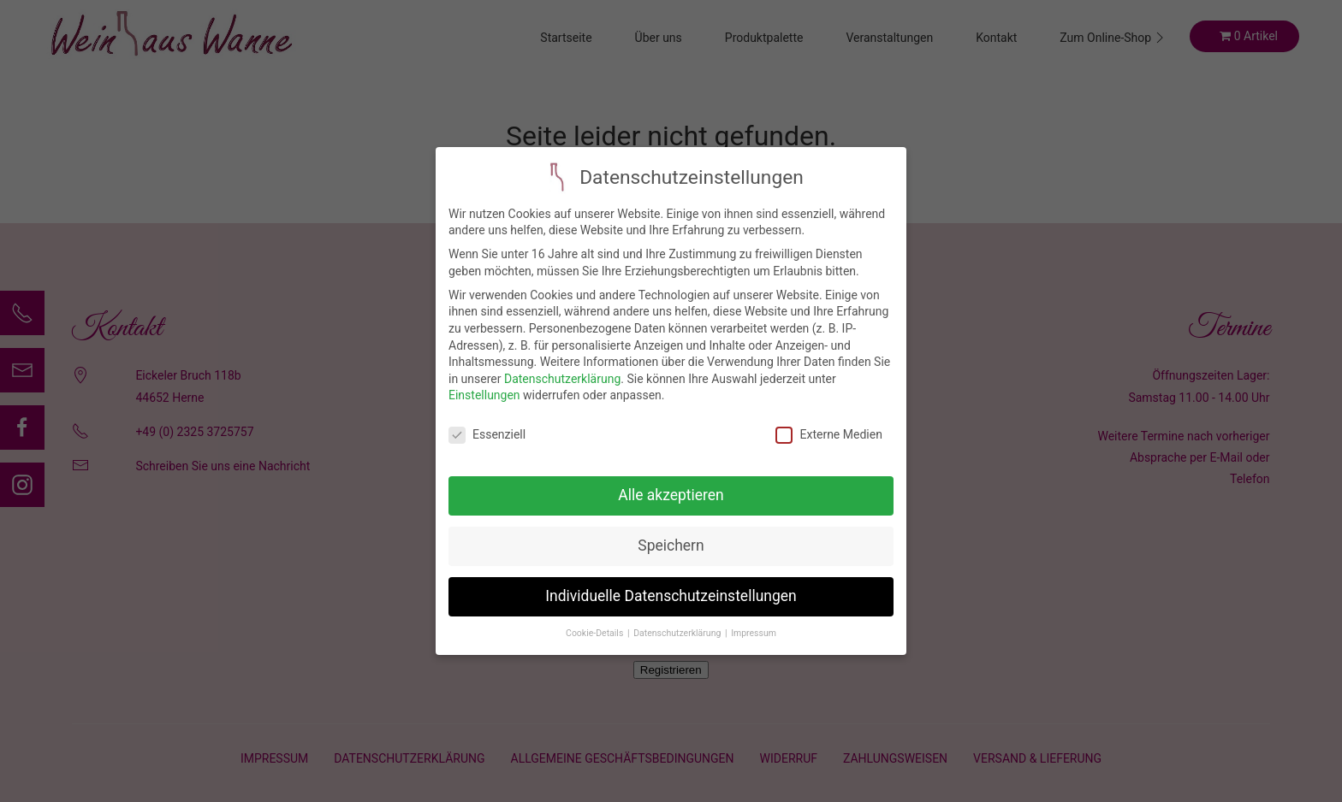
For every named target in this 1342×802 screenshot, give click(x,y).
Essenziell (487, 423)
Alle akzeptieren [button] (671, 483)
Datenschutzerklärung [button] (678, 620)
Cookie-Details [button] (596, 620)
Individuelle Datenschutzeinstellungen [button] (670, 584)
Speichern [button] (671, 533)
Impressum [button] (753, 620)
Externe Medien (828, 423)
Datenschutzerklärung (562, 366)
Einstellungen (484, 383)
